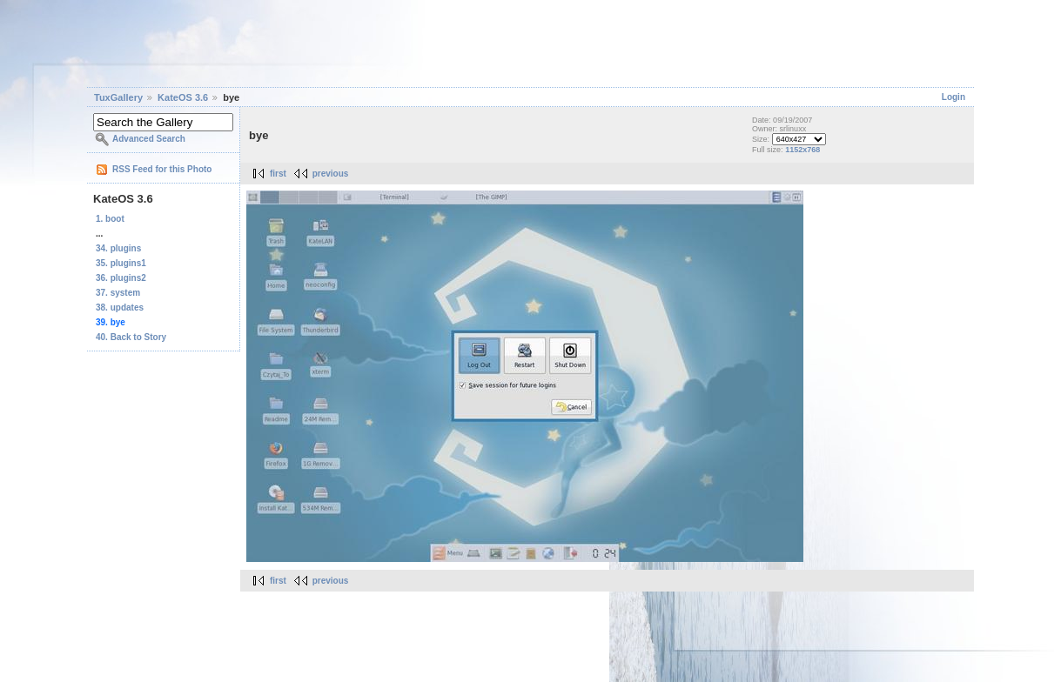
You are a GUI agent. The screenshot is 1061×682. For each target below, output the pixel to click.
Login (953, 97)
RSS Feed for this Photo (162, 169)
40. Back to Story (131, 337)
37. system (118, 293)
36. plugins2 (121, 278)
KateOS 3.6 (183, 97)
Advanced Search (148, 139)
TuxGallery (118, 97)
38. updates (120, 307)
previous (330, 173)
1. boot (110, 219)
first (278, 173)
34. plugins (118, 248)
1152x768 (802, 149)
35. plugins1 (121, 263)
